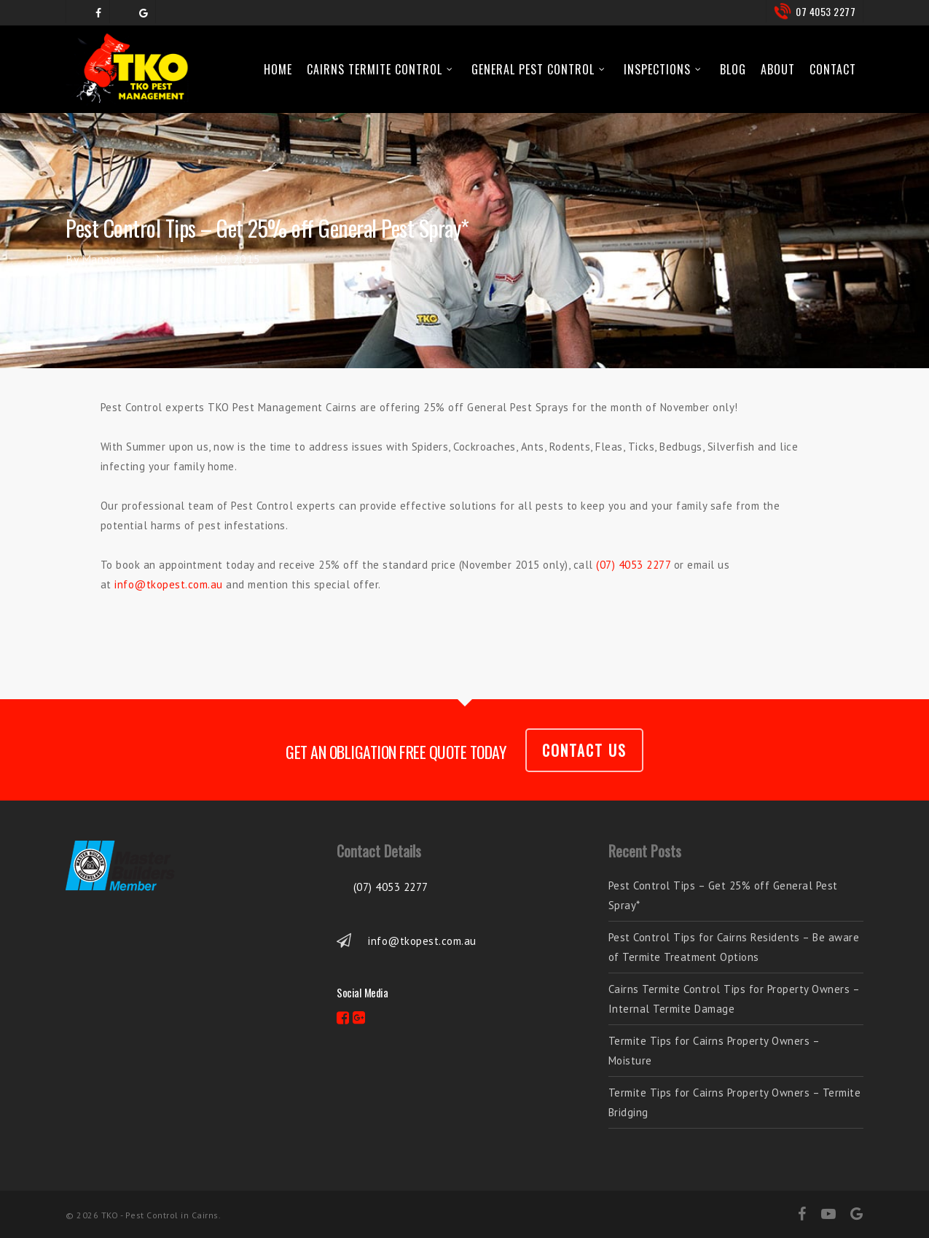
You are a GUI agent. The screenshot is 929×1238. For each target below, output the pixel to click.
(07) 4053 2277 (633, 565)
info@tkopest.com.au (168, 584)
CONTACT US (584, 750)
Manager (104, 259)
